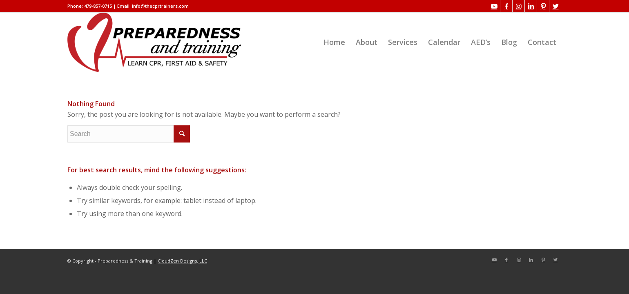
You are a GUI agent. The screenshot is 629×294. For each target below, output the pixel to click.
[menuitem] (334, 42)
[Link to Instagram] (518, 6)
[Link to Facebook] (506, 6)
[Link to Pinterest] (543, 6)
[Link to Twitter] (555, 6)
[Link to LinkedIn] (531, 6)
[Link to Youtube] (494, 6)
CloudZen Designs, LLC (182, 261)
